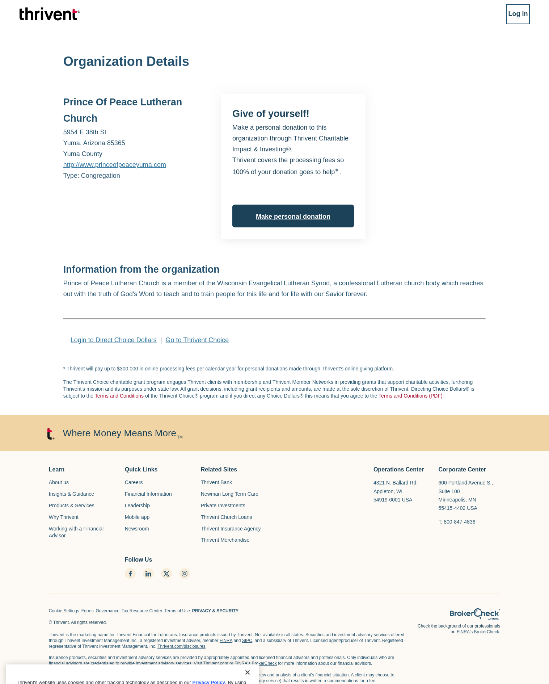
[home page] (475, 614)
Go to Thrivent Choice (197, 340)
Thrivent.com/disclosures (181, 646)
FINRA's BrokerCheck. (478, 631)
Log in (510, 17)
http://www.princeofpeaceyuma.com (114, 164)
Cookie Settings (64, 610)
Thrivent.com (215, 663)
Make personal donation (293, 216)
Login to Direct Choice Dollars (114, 340)
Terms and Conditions (119, 396)
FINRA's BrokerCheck (256, 663)
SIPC (247, 640)
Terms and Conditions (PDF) (411, 396)
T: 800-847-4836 (457, 522)
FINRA (226, 640)
